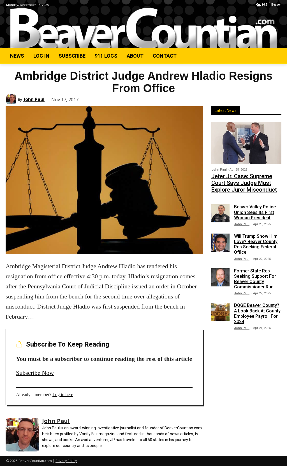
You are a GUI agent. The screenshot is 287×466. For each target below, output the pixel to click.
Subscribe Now (35, 372)
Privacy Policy (66, 460)
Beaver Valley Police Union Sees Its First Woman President (255, 208)
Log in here (62, 394)
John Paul (34, 99)
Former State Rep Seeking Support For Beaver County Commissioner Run (255, 275)
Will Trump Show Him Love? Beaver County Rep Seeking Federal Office (255, 240)
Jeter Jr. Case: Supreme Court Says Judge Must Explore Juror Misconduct (243, 181)
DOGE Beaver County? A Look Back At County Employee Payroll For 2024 (257, 309)
